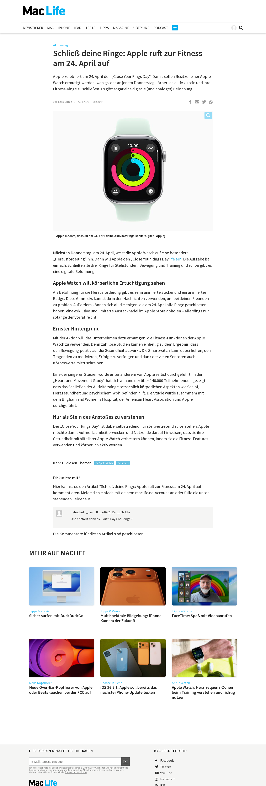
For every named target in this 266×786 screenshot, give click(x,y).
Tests (90, 28)
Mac (50, 28)
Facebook (164, 760)
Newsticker (33, 28)
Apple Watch (106, 463)
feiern (176, 259)
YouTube (163, 773)
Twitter (163, 767)
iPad (77, 28)
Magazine (121, 28)
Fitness (124, 463)
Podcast (161, 28)
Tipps (104, 28)
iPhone (64, 28)
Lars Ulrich (65, 102)
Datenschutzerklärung (76, 772)
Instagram (165, 779)
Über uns (141, 28)
